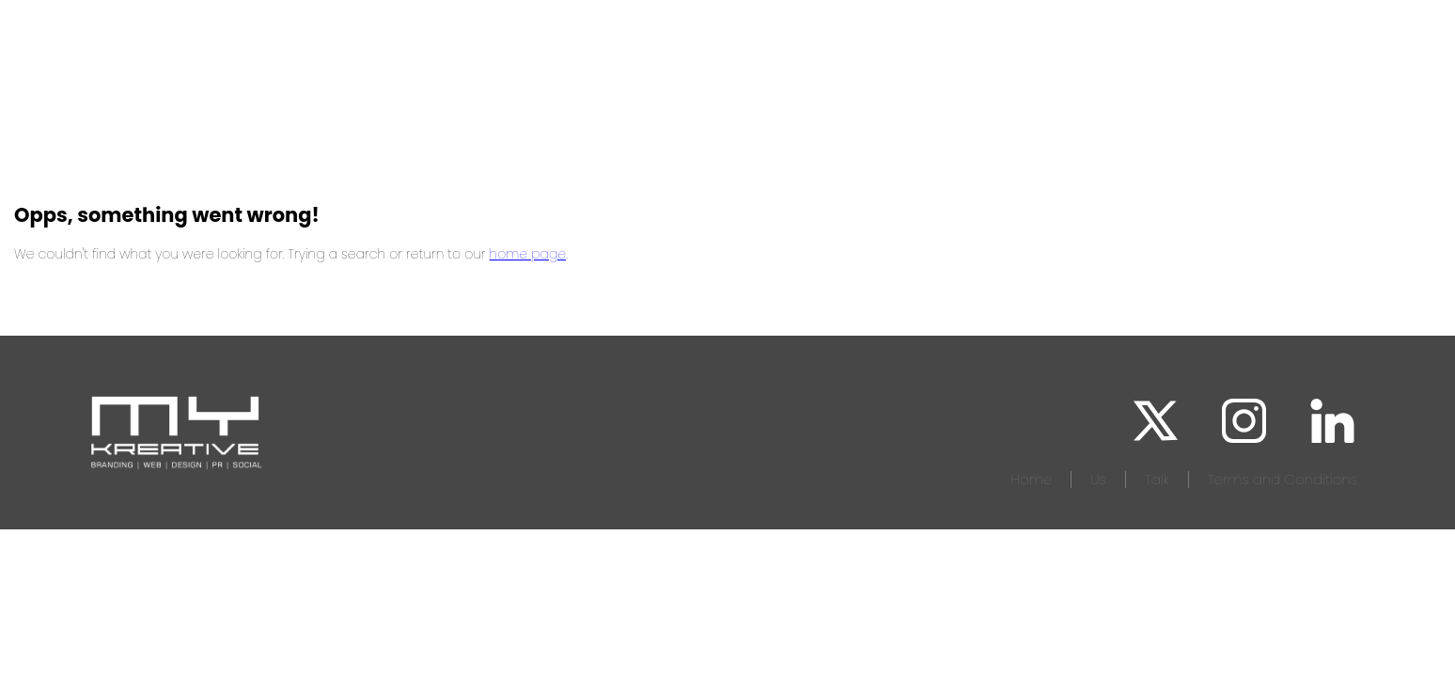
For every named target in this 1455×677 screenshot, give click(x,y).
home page (528, 253)
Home (1031, 479)
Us (1098, 479)
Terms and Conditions (1282, 479)
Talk (1157, 479)
